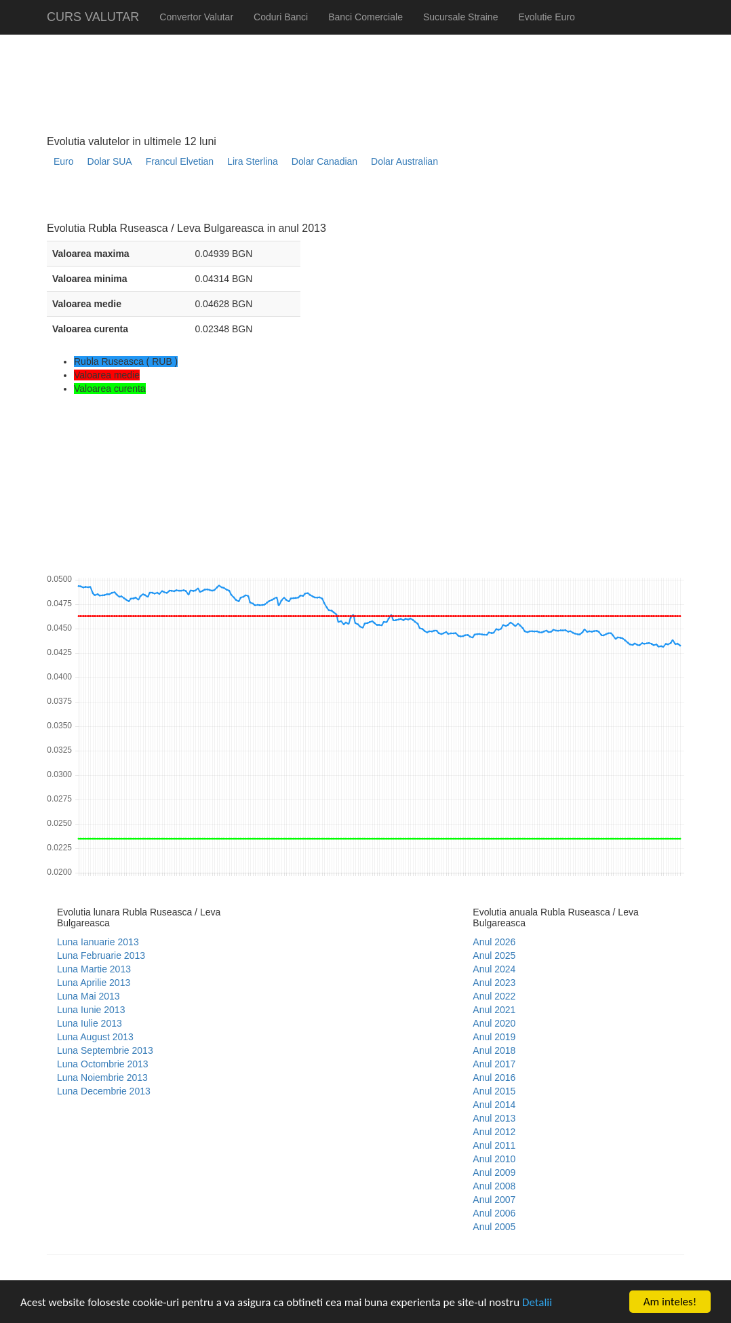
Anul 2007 (494, 1199)
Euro (64, 161)
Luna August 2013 (95, 1036)
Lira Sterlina (252, 161)
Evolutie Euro (546, 17)
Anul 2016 (494, 1077)
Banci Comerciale (365, 17)
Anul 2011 (494, 1145)
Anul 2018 (494, 1050)
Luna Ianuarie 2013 (98, 941)
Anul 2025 (494, 955)
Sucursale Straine (460, 17)
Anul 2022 (494, 996)
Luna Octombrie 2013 (103, 1064)
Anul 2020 (494, 1023)
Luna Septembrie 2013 (105, 1050)
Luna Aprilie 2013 (93, 982)
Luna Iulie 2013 (89, 1023)
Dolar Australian (404, 161)
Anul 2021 (494, 1009)
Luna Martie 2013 (94, 969)
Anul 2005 (494, 1226)
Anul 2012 (494, 1131)
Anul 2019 (494, 1036)
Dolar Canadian (324, 161)
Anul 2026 (494, 941)
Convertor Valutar (196, 17)
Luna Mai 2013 (88, 996)
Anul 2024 (494, 969)
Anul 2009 (494, 1172)
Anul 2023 (494, 982)
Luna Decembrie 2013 (104, 1091)
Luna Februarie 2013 (101, 955)
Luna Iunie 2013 (91, 1009)
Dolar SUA (109, 161)
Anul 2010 (494, 1158)
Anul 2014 (494, 1104)
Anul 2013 (494, 1118)
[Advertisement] (293, 200)
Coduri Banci (281, 17)
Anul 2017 (494, 1064)
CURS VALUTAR (93, 17)
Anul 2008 (494, 1186)
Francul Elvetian (180, 161)
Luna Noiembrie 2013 (102, 1077)
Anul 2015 (494, 1091)
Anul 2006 (494, 1213)
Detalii (537, 1302)
